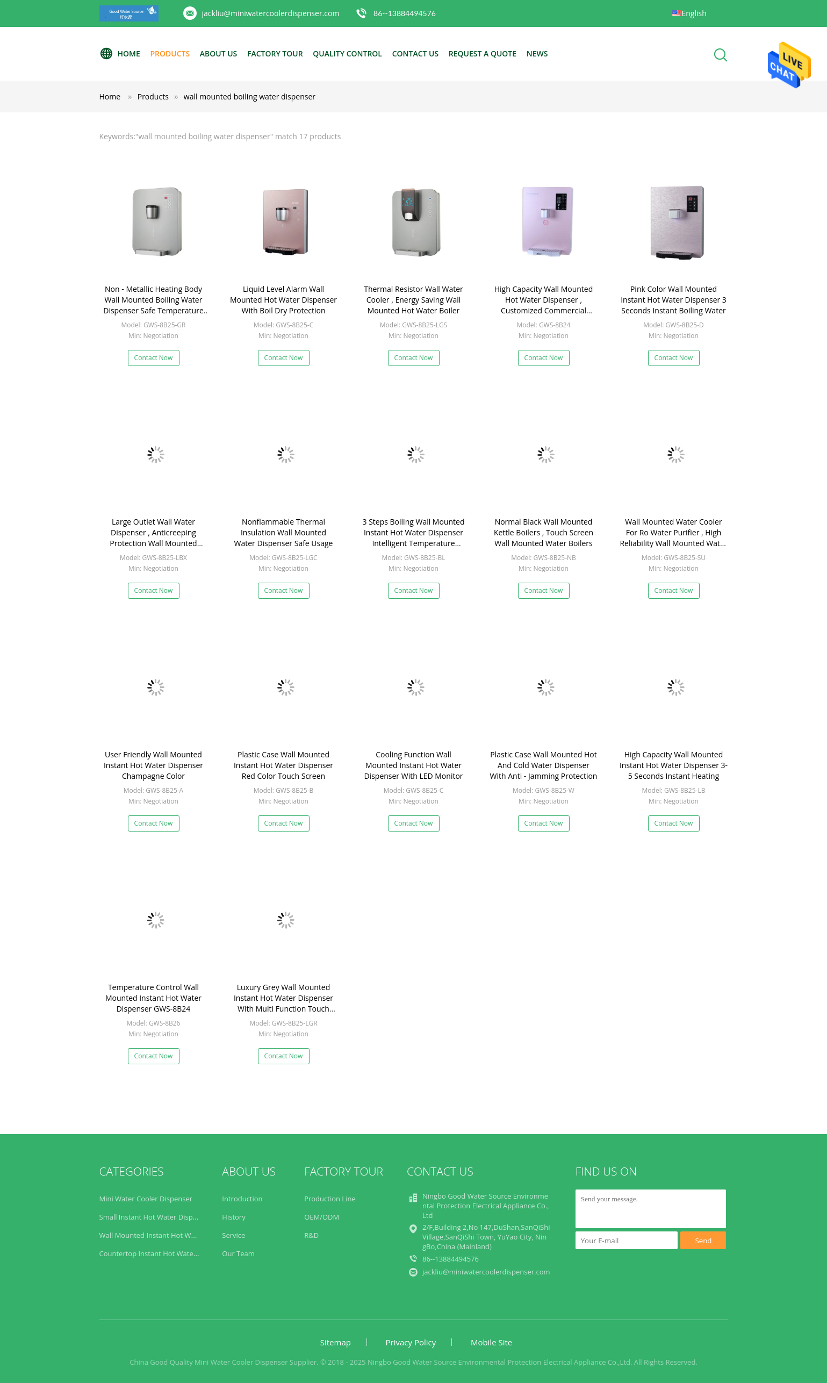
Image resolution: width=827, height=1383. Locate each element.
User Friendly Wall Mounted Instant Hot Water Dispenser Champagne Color (153, 765)
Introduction (242, 1198)
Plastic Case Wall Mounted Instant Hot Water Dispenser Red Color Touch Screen (283, 765)
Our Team (238, 1253)
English (694, 13)
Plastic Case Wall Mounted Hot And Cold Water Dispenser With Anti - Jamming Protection (544, 765)
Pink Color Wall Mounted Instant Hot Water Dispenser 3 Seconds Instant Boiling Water (674, 300)
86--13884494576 (404, 13)
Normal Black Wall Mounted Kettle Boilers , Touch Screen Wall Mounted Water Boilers (543, 532)
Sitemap (335, 1342)
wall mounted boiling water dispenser (249, 96)
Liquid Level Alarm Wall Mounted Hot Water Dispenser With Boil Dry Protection (283, 300)
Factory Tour (275, 53)
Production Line (330, 1198)
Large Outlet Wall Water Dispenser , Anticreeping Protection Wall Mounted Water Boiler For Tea (153, 538)
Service (233, 1235)
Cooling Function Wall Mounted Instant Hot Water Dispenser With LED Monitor (413, 765)
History (233, 1217)
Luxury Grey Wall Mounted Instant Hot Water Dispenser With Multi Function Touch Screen (283, 1003)
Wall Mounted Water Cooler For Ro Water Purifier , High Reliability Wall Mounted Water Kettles (673, 538)
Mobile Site (491, 1342)
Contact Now (153, 357)
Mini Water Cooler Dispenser (146, 1198)
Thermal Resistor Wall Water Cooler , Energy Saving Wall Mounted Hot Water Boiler (413, 300)
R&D (311, 1235)
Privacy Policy (411, 1342)
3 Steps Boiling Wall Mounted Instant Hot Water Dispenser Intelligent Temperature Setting (414, 538)
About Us (219, 53)
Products (170, 53)
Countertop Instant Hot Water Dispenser (165, 1253)
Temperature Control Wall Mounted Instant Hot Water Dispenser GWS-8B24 (153, 998)
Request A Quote (482, 53)
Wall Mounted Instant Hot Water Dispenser (169, 1235)
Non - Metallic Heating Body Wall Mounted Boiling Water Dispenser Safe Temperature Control (153, 305)
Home (119, 54)
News (537, 53)
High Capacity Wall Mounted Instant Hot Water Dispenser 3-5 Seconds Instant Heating (674, 765)
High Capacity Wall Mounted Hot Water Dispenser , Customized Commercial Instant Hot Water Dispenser (543, 305)
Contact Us (415, 53)
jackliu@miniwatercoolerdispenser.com (271, 13)
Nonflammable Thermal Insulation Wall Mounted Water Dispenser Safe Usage (283, 532)
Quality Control (347, 53)
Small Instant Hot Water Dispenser (155, 1217)
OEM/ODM (321, 1217)
